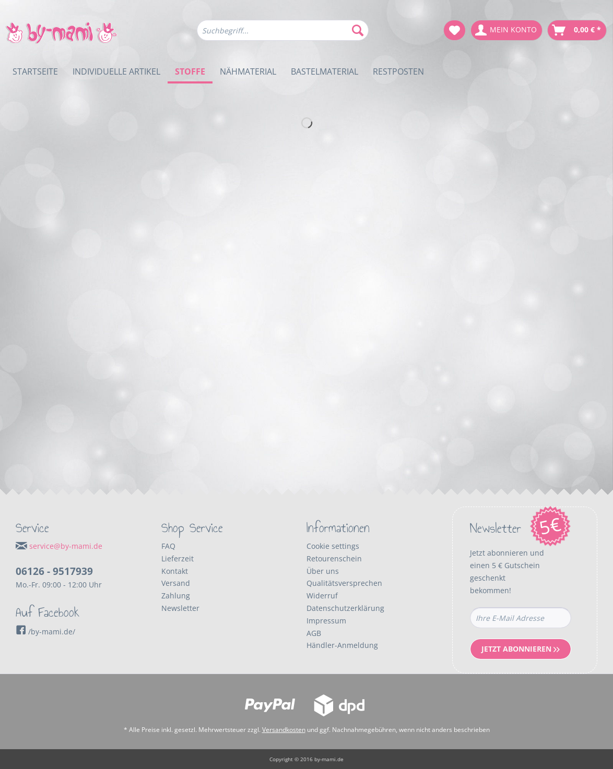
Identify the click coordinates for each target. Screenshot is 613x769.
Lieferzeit (177, 558)
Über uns (322, 571)
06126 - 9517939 (54, 571)
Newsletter (180, 608)
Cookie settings (332, 546)
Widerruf (322, 595)
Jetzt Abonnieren (520, 649)
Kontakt (174, 571)
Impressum (326, 621)
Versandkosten (283, 729)
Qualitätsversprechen (344, 583)
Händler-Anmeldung (342, 645)
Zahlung (175, 595)
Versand (175, 583)
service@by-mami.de (65, 546)
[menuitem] (283, 35)
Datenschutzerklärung (345, 608)
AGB (313, 633)
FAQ (168, 546)
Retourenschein (334, 558)
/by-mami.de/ (45, 631)
